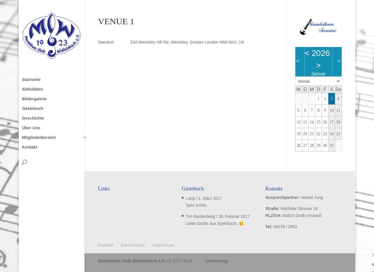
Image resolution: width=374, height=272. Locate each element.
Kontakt (29, 147)
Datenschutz (133, 245)
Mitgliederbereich (39, 137)
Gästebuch (32, 108)
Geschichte (33, 118)
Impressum (163, 245)
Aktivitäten (32, 89)
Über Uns (31, 128)
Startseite (31, 80)
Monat (304, 81)
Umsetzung (217, 261)
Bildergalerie (34, 99)
